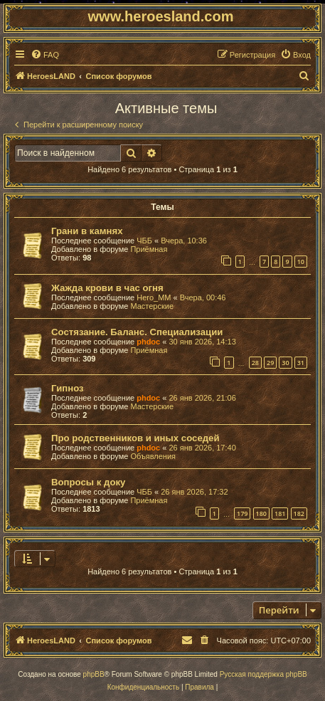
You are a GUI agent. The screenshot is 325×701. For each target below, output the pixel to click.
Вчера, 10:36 (184, 240)
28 (255, 362)
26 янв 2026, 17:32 (194, 491)
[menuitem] (45, 54)
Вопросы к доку (88, 482)
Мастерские (152, 306)
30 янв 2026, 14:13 (202, 341)
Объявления (153, 456)
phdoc (148, 341)
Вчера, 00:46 (203, 297)
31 (300, 362)
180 (261, 513)
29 (270, 362)
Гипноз (67, 388)
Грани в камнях (87, 231)
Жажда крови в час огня (107, 288)
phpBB (94, 674)
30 (285, 362)
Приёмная (148, 249)
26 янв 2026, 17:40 (202, 447)
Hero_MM (154, 297)
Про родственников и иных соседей (135, 438)
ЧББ (144, 240)
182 (299, 513)
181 (280, 513)
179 (242, 513)
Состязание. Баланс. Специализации (137, 332)
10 (300, 261)
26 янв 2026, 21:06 (202, 398)
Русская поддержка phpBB (263, 674)
